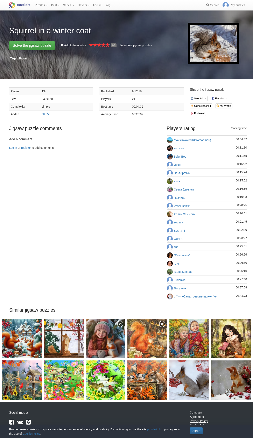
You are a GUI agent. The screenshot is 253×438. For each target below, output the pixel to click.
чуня (177, 181)
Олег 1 (178, 238)
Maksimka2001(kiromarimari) (192, 140)
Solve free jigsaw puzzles (135, 45)
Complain (196, 412)
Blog (108, 5)
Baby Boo (180, 156)
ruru (176, 263)
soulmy (178, 222)
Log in (13, 147)
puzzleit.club (155, 429)
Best (55, 5)
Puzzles (41, 5)
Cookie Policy (31, 433)
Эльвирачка (182, 173)
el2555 (46, 114)
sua (176, 247)
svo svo (179, 148)
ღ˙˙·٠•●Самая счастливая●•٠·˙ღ (195, 296)
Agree (196, 430)
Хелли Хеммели (184, 214)
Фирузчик (180, 288)
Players (83, 5)
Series (68, 5)
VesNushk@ (182, 206)
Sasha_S (180, 230)
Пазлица (179, 197)
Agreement (197, 416)
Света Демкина (184, 189)
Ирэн (177, 164)
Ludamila (180, 280)
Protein (23, 58)
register (26, 147)
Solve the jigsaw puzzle (32, 45)
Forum (97, 5)
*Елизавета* (182, 255)
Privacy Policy (199, 421)
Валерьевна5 (183, 271)
